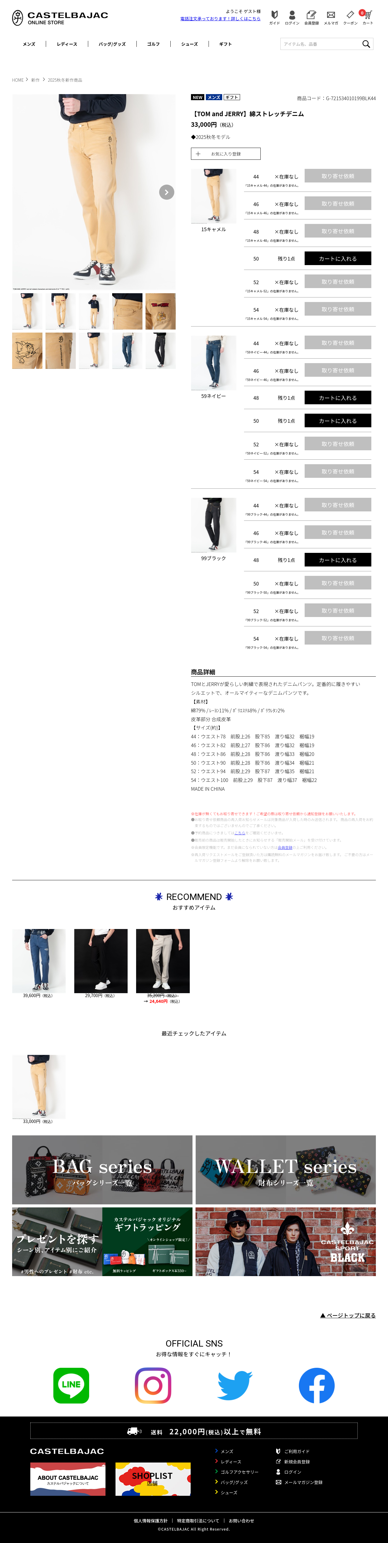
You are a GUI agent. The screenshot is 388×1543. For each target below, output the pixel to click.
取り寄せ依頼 (338, 176)
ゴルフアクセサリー (240, 1472)
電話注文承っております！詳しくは (220, 18)
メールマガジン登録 (303, 1482)
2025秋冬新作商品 (65, 80)
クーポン (350, 22)
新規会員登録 (297, 1461)
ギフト (225, 44)
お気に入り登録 (226, 154)
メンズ (29, 44)
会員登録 (311, 22)
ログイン (292, 22)
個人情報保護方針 (151, 1521)
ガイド (274, 22)
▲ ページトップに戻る (348, 1315)
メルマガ (331, 22)
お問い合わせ (241, 1521)
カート (368, 17)
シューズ (189, 44)
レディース (67, 44)
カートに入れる (338, 258)
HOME (18, 80)
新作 (36, 80)
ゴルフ (153, 44)
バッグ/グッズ (112, 44)
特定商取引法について (198, 1521)
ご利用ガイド (297, 1451)
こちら (239, 832)
